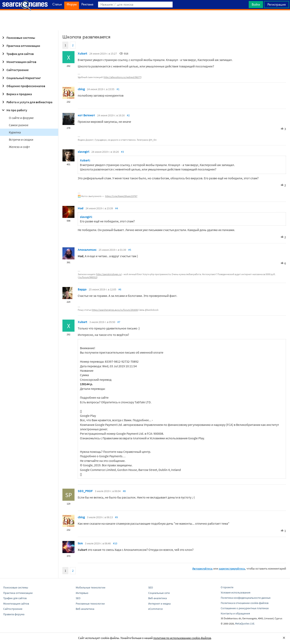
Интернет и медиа (159, 603)
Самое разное (18, 125)
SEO (78, 598)
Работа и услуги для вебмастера (26, 102)
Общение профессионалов (23, 86)
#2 (128, 115)
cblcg (81, 89)
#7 (118, 322)
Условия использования (235, 592)
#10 (115, 543)
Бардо (82, 289)
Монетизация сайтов (18, 61)
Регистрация (276, 4)
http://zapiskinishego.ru (108, 274)
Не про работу (14, 110)
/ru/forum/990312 (88, 277)
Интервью (82, 593)
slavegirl (83, 152)
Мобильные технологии (90, 587)
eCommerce (155, 609)
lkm (80, 543)
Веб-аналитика (85, 609)
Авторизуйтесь (202, 568)
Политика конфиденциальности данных (245, 598)
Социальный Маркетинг (21, 77)
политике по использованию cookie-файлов (182, 638)
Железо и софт (19, 147)
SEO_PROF (85, 491)
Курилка (15, 132)
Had (80, 208)
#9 (116, 517)
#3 (122, 152)
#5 (129, 250)
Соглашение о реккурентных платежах (245, 608)
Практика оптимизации (20, 45)
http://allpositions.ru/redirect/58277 (122, 77)
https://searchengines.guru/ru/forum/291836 (115, 309)
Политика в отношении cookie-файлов (244, 603)
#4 (116, 208)
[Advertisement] (145, 20)
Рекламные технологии (90, 603)
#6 (119, 289)
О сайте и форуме (21, 118)
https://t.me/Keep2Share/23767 (121, 196)
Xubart (82, 53)
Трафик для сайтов (17, 53)
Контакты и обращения (235, 613)
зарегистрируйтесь (232, 568)
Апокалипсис (87, 250)
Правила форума (13, 614)
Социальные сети (159, 593)
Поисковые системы (18, 37)
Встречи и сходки (21, 139)
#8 (124, 491)
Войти (256, 4)
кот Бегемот (86, 115)
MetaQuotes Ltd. (245, 623)
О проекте (227, 587)
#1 (118, 89)
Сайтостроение (15, 69)
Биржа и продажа (16, 94)
